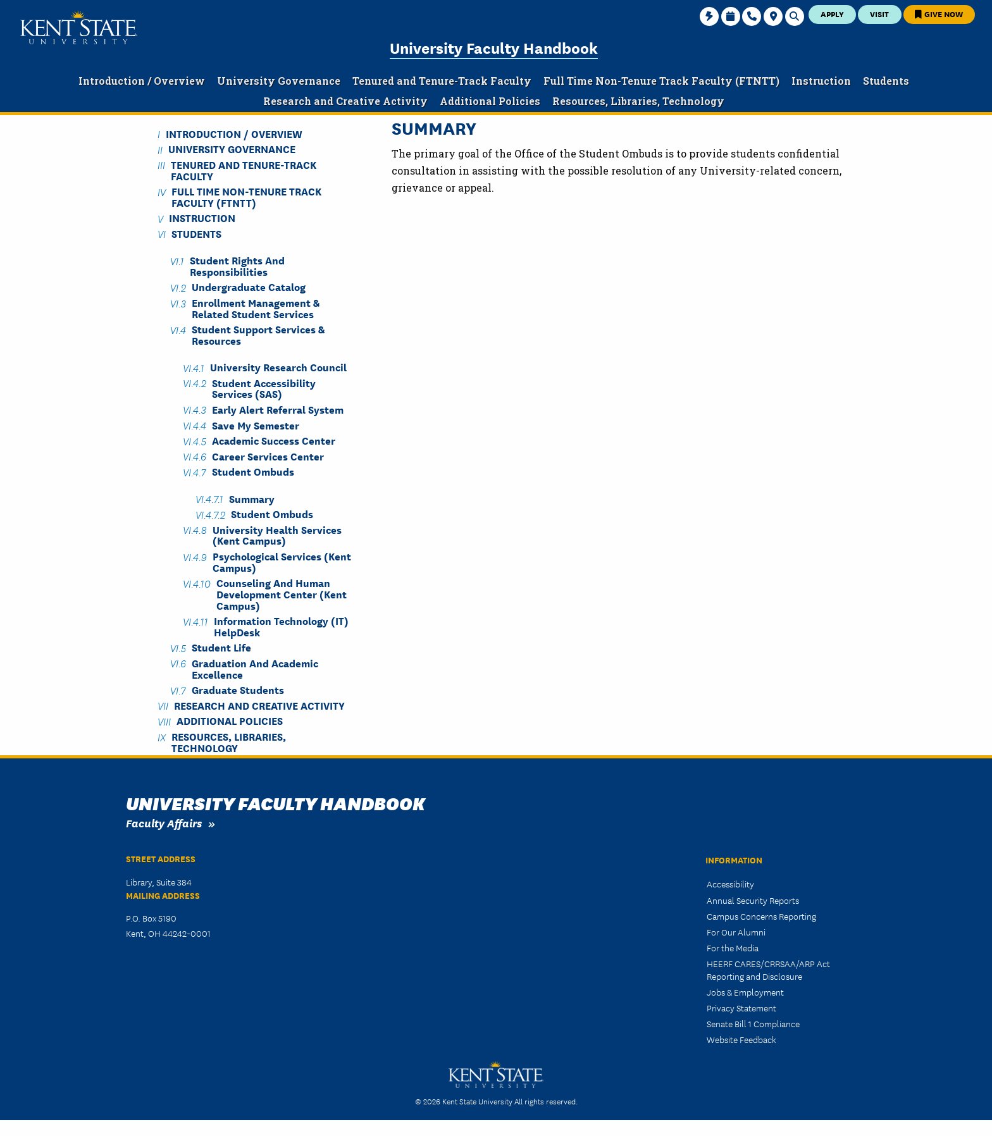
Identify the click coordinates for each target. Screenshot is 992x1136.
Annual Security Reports (753, 900)
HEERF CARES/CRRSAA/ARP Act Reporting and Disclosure (768, 969)
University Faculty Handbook (494, 47)
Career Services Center (268, 456)
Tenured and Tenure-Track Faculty (243, 169)
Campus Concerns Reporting (761, 916)
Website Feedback (741, 1039)
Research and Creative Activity (259, 705)
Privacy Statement (741, 1008)
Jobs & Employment (745, 992)
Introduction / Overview (234, 133)
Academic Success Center (273, 440)
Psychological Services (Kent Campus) (282, 561)
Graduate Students (238, 690)
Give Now (939, 13)
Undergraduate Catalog (249, 287)
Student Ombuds (253, 471)
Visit (879, 13)
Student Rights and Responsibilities (237, 265)
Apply (832, 13)
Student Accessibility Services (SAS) (264, 387)
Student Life (221, 647)
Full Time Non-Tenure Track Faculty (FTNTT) (246, 196)
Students (196, 233)
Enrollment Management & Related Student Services (255, 308)
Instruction (202, 218)
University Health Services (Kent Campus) (277, 534)
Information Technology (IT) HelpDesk (281, 626)
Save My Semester (255, 425)
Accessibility (730, 884)
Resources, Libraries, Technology (228, 742)
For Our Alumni (736, 932)
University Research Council (278, 367)
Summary (252, 498)
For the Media (733, 947)
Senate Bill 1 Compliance (753, 1023)
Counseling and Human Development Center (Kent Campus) (281, 594)
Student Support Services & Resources (258, 334)
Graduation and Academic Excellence (255, 668)
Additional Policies (230, 721)
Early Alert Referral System (278, 409)
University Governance (231, 149)
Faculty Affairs (164, 822)
